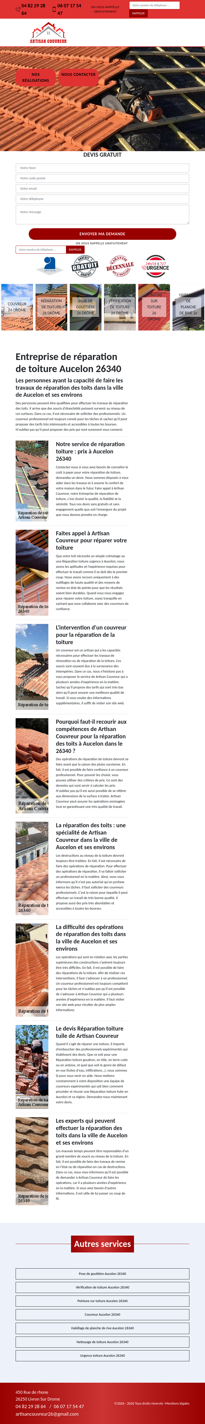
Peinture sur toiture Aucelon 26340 (102, 1301)
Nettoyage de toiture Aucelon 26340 (102, 1342)
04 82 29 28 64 (30, 9)
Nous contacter (78, 74)
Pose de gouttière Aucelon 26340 (102, 1274)
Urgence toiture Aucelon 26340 (102, 1355)
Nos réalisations (35, 77)
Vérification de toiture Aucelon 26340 (102, 1287)
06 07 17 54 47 (66, 9)
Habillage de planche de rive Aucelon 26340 (102, 1328)
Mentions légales (177, 1403)
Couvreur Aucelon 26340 (102, 1314)
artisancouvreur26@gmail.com (47, 1414)
